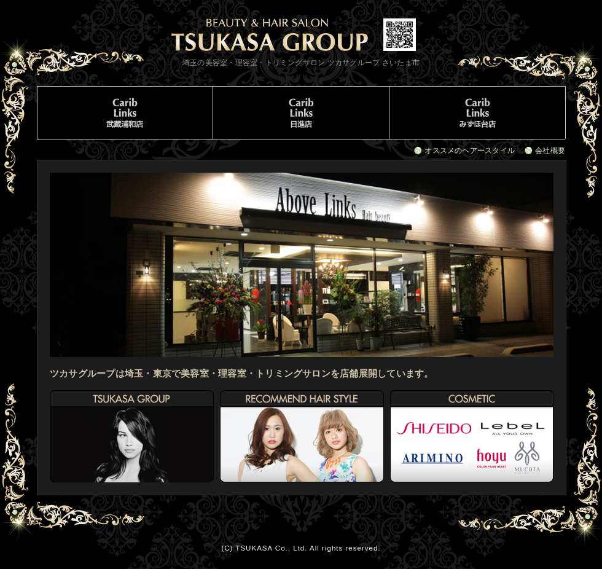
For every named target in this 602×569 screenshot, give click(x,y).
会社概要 (550, 150)
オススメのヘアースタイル (469, 150)
